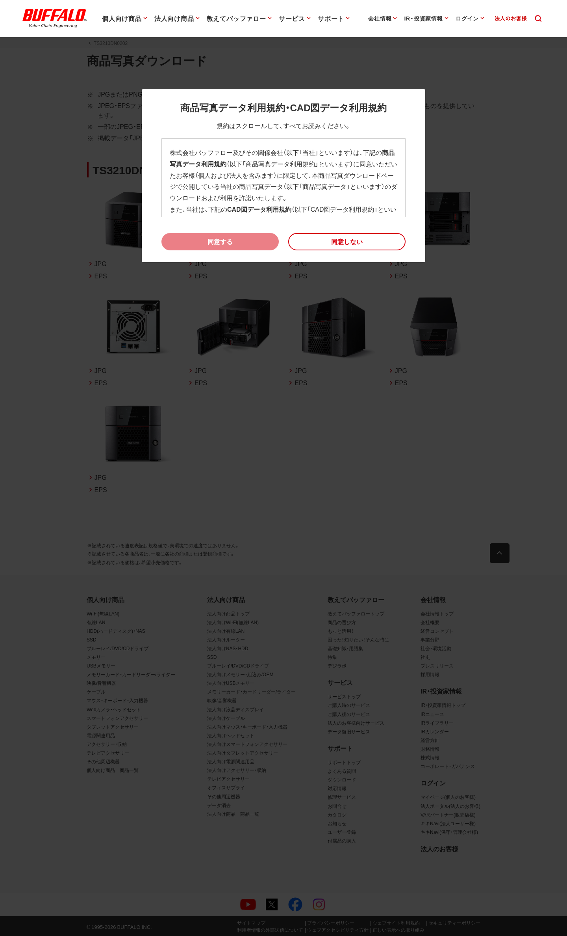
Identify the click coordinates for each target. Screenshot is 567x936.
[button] (347, 241)
